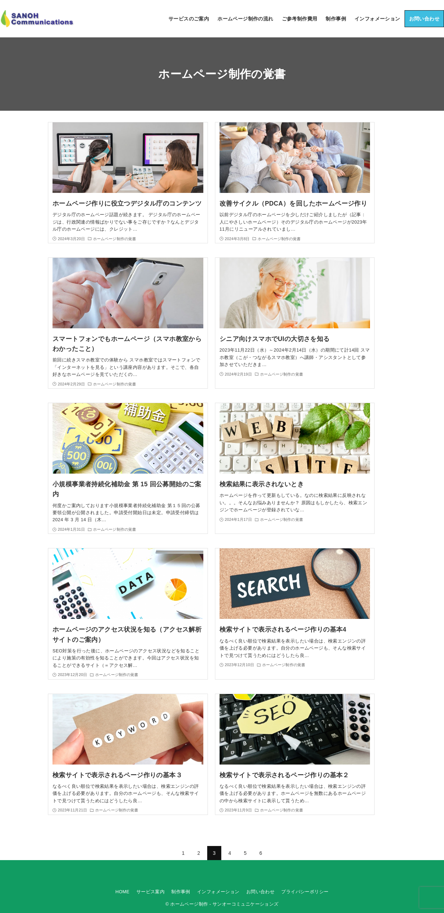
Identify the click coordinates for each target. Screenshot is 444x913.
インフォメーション (218, 891)
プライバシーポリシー (304, 891)
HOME (123, 891)
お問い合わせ (260, 891)
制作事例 (180, 891)
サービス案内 (150, 891)
